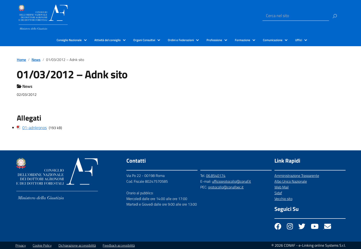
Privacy (20, 245)
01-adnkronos (34, 127)
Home (21, 59)
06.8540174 (215, 175)
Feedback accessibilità (119, 245)
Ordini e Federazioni (181, 40)
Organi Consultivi (144, 40)
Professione (214, 40)
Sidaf (278, 193)
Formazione (242, 40)
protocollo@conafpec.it (226, 187)
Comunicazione (272, 40)
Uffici (298, 40)
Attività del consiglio (107, 40)
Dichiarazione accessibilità (77, 245)
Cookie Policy (42, 245)
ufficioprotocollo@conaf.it (231, 181)
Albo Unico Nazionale (290, 181)
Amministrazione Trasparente (296, 175)
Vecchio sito (283, 198)
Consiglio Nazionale (69, 40)
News (36, 59)
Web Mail (281, 187)
